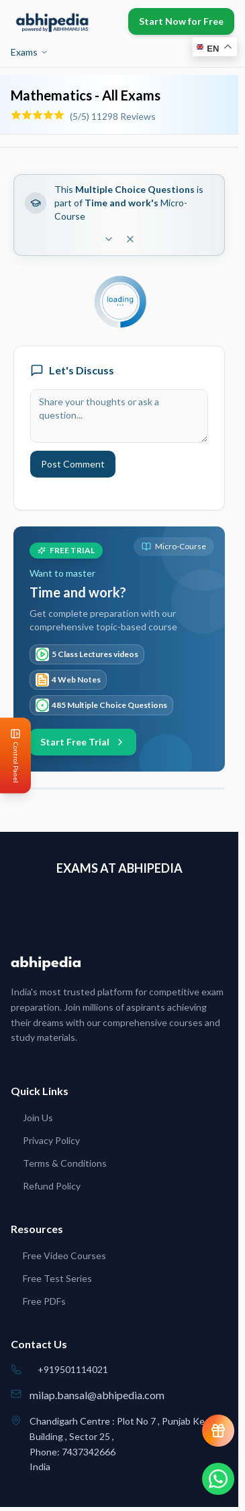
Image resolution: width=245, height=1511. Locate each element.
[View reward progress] (218, 1431)
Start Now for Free (181, 21)
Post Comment (73, 464)
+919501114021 (73, 1369)
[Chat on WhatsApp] (218, 1479)
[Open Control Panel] (10, 756)
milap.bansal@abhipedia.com (97, 1394)
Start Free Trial (83, 741)
